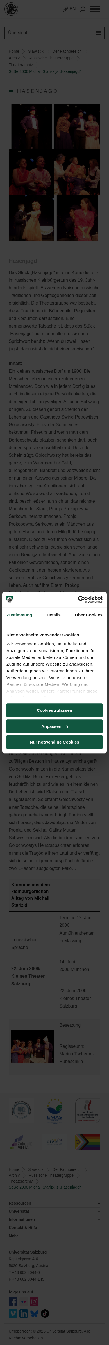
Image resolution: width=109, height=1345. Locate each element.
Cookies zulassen (54, 710)
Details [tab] (54, 614)
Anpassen (54, 726)
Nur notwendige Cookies (54, 742)
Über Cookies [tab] (89, 614)
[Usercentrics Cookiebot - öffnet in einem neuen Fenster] (78, 599)
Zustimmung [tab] (19, 614)
